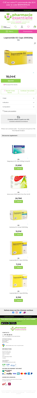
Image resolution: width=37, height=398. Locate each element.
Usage (4, 98)
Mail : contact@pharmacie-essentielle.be (11, 336)
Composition (6, 107)
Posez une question (9, 111)
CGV (3, 355)
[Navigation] (9, 31)
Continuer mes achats (27, 91)
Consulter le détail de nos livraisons (18, 121)
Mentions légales (6, 353)
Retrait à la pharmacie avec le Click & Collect (12, 379)
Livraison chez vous (6, 380)
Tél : (7, 334)
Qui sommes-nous (6, 351)
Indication (6, 102)
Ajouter (18, 168)
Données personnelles (7, 356)
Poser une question (6, 352)
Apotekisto (18, 393)
